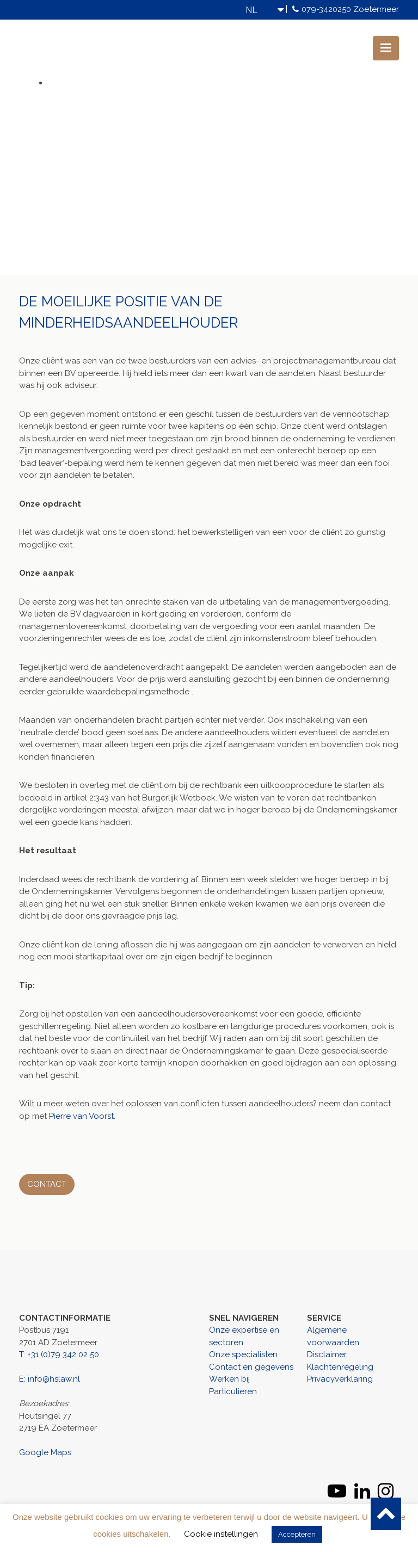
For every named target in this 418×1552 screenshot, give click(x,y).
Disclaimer (327, 1354)
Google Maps (45, 1452)
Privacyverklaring (340, 1379)
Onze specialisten (243, 1354)
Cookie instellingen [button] (221, 1534)
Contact (46, 1184)
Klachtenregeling (340, 1367)
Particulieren (233, 1391)
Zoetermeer (376, 9)
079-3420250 (326, 9)
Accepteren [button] (297, 1534)
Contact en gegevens (251, 1367)
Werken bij (229, 1379)
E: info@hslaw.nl (49, 1379)
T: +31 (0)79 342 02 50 (59, 1354)
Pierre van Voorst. (82, 1116)
